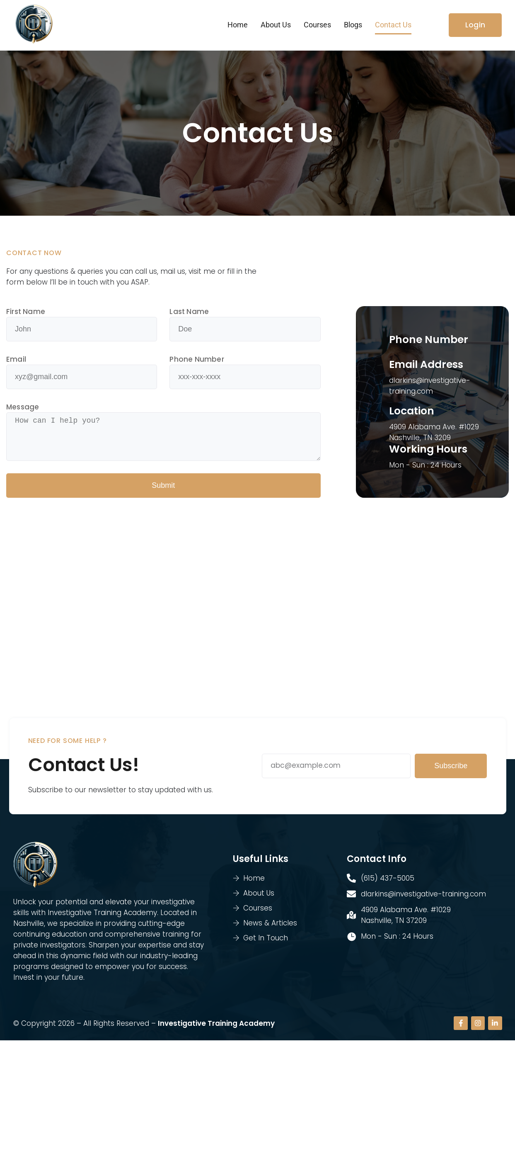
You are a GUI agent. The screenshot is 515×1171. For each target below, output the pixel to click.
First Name (25, 313)
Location (411, 412)
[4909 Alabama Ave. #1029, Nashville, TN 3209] (257, 616)
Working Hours (428, 450)
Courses (317, 25)
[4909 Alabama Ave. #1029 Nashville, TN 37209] (257, 1104)
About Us (276, 25)
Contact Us (393, 25)
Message (22, 409)
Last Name (189, 313)
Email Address (426, 366)
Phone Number (196, 361)
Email (16, 361)
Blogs (353, 25)
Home (237, 25)
